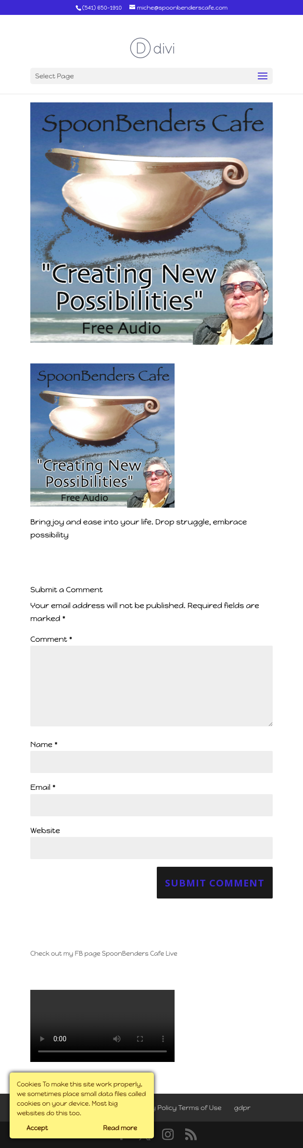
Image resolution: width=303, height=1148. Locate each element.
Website (45, 830)
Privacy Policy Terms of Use (175, 1108)
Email (43, 787)
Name (44, 744)
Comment (51, 639)
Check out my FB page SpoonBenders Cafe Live (103, 953)
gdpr (242, 1108)
